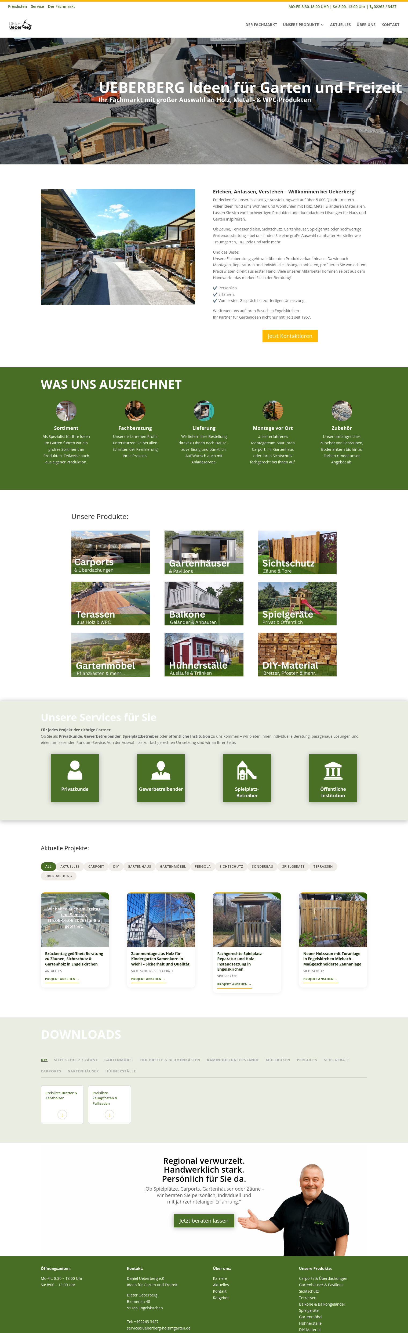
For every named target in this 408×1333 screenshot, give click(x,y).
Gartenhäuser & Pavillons (321, 1284)
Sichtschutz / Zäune (76, 1059)
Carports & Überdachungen (323, 1278)
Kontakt (390, 25)
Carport (96, 866)
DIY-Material (309, 1329)
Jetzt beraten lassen (204, 1220)
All (48, 866)
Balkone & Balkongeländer (322, 1304)
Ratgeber (221, 1297)
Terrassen (323, 866)
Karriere (220, 1278)
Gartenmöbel (173, 866)
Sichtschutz (231, 866)
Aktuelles (340, 25)
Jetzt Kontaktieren (290, 336)
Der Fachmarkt (61, 7)
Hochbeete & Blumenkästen (170, 1059)
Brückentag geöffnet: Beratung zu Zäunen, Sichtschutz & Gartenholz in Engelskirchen (74, 959)
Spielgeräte (293, 866)
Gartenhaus (139, 866)
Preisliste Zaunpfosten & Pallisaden (105, 1105)
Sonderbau (263, 866)
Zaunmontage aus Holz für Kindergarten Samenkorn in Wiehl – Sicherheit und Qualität (160, 959)
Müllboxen (278, 1059)
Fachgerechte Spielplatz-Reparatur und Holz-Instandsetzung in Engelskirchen (240, 961)
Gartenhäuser (83, 1071)
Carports (51, 1071)
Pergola (203, 866)
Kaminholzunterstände (233, 1059)
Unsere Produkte (301, 25)
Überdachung (58, 876)
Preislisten (17, 7)
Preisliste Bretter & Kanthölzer (61, 1105)
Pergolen (307, 1059)
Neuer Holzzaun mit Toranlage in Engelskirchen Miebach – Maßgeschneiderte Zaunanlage (332, 959)
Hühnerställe (120, 1071)
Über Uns (366, 25)
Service (37, 7)
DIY (116, 866)
